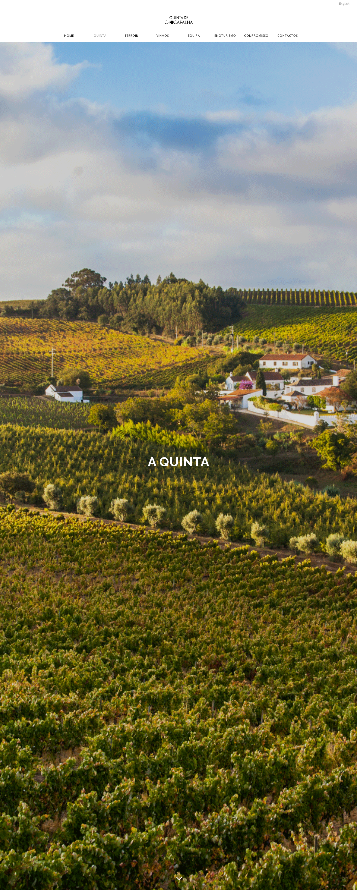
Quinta (100, 36)
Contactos (287, 36)
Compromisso (256, 36)
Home (69, 36)
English (344, 3)
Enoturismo (225, 36)
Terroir (131, 36)
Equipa (194, 36)
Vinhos (162, 36)
